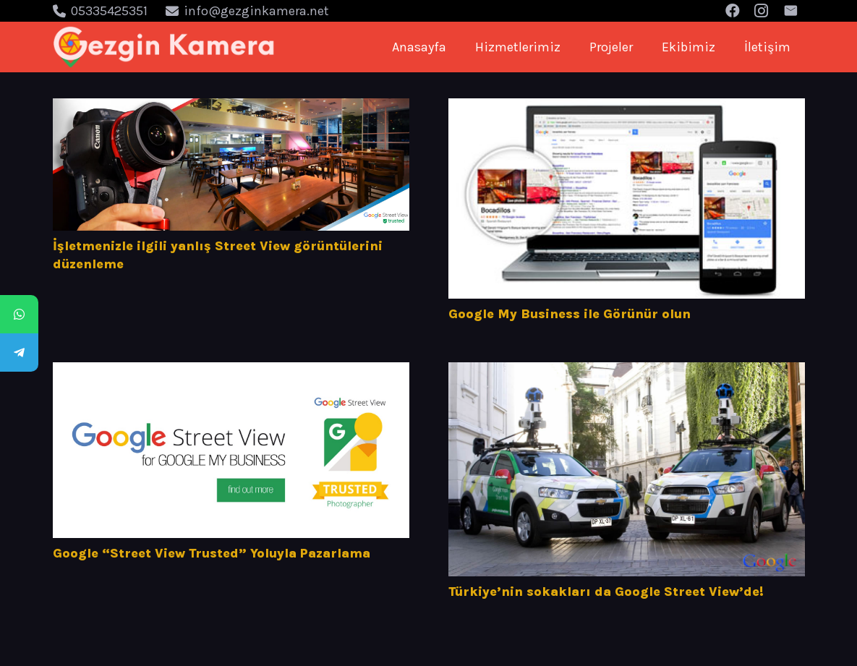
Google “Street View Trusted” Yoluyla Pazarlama (211, 553)
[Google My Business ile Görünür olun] (626, 198)
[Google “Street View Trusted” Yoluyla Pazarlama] (231, 450)
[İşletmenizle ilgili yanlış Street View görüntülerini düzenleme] (231, 164)
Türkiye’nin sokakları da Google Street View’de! (606, 591)
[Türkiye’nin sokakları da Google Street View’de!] (626, 469)
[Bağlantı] (164, 47)
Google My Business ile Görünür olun (569, 314)
